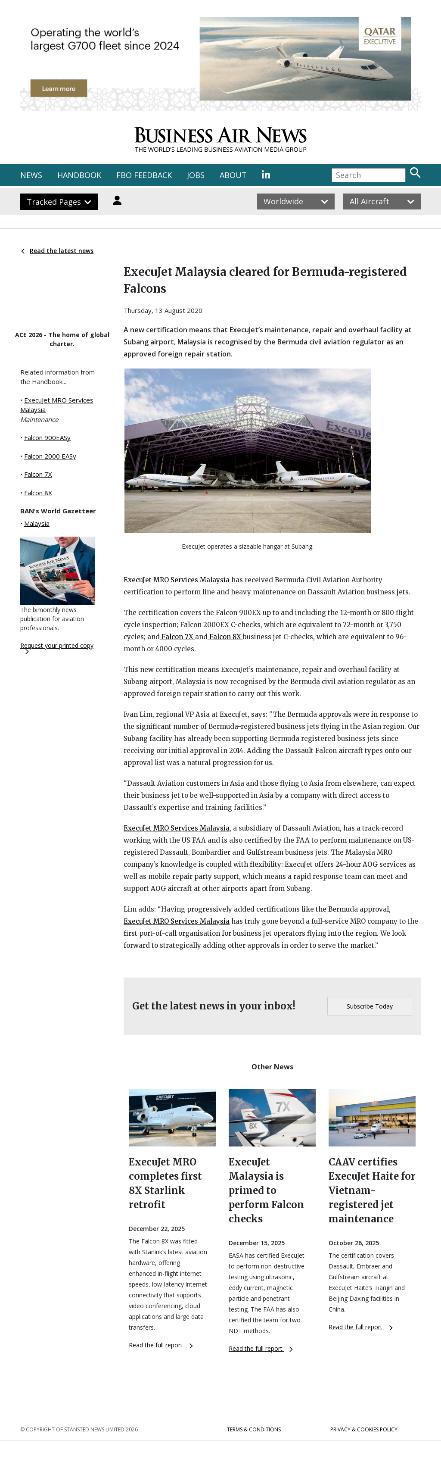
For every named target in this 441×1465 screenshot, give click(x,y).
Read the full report (161, 1345)
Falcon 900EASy (47, 437)
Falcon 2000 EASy (50, 456)
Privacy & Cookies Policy (364, 1429)
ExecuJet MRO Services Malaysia (177, 580)
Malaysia (37, 523)
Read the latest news (57, 251)
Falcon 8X (38, 492)
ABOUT (233, 175)
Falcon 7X (38, 474)
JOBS (196, 175)
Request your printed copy (56, 647)
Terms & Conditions (254, 1429)
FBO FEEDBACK (144, 175)
